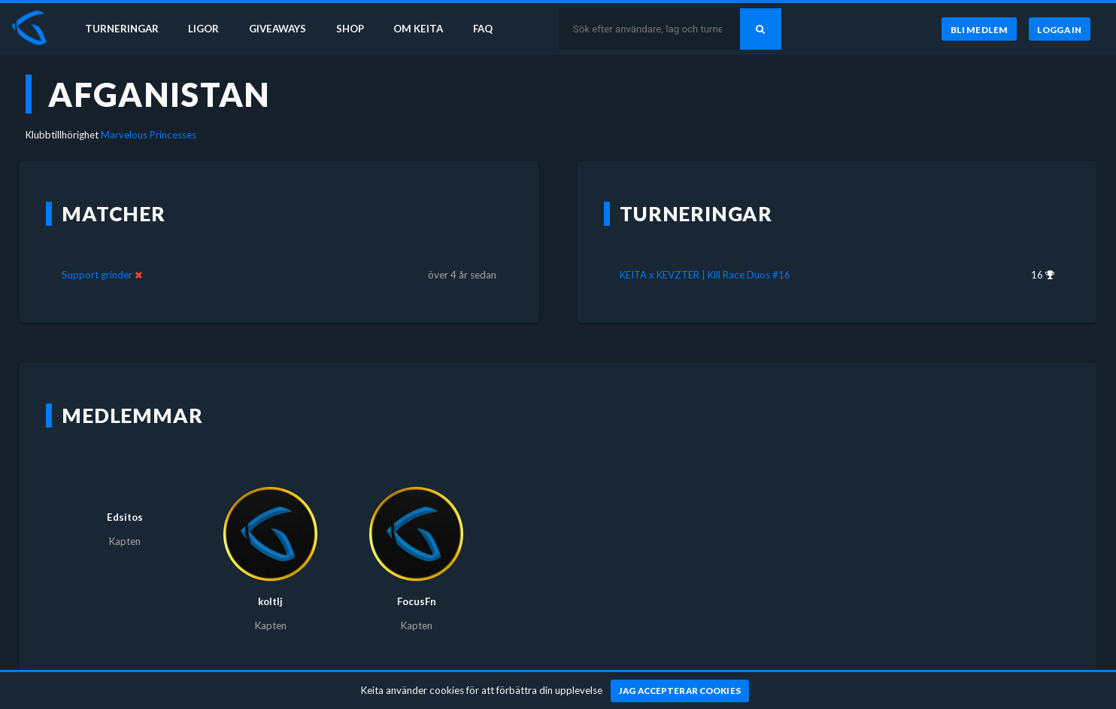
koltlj (270, 601)
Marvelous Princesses (148, 135)
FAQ (483, 29)
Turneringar (122, 29)
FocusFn (416, 601)
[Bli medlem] (979, 29)
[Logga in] (1059, 29)
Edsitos (125, 517)
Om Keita (418, 29)
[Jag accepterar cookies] (680, 691)
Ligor (203, 29)
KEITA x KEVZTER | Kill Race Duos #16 (705, 275)
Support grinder (97, 275)
